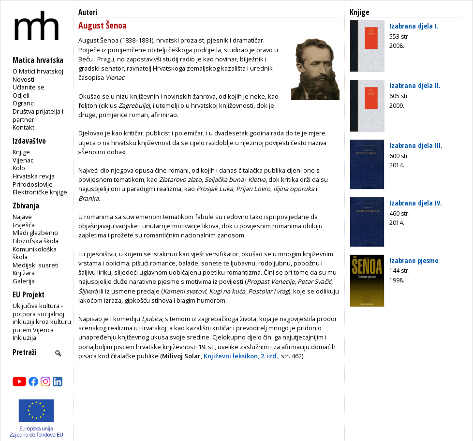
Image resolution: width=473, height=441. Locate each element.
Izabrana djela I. (414, 25)
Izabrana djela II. (415, 85)
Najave (22, 216)
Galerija (24, 281)
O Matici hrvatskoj (38, 71)
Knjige (21, 151)
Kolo (19, 167)
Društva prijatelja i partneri (38, 115)
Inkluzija (24, 337)
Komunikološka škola (35, 253)
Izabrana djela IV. (415, 202)
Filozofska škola (36, 240)
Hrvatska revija (34, 176)
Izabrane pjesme (413, 260)
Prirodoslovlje (33, 184)
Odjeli (21, 95)
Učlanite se (28, 87)
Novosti (23, 79)
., (242, 356)
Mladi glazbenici (36, 232)
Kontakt (23, 127)
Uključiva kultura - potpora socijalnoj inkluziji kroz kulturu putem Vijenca (42, 317)
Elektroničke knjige (40, 192)
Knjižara (24, 272)
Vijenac (23, 160)
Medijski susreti (36, 265)
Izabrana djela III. (416, 145)
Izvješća (24, 224)
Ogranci (24, 103)
